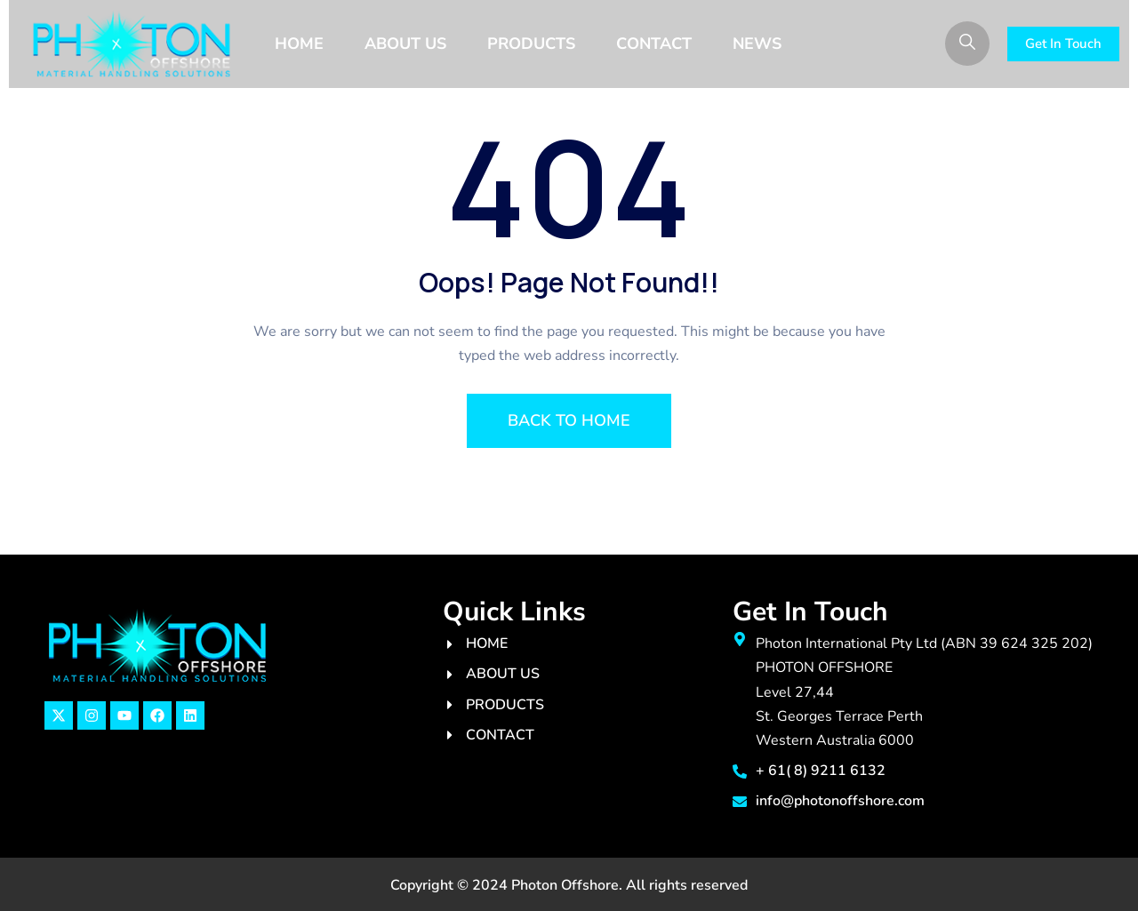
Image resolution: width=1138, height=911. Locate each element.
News (757, 43)
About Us (405, 43)
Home (299, 43)
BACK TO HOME (569, 420)
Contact (654, 43)
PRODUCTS (531, 43)
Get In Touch (1063, 43)
